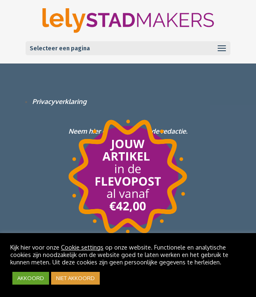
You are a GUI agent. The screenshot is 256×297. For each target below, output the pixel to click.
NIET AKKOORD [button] (75, 278)
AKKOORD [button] (30, 278)
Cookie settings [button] (82, 247)
